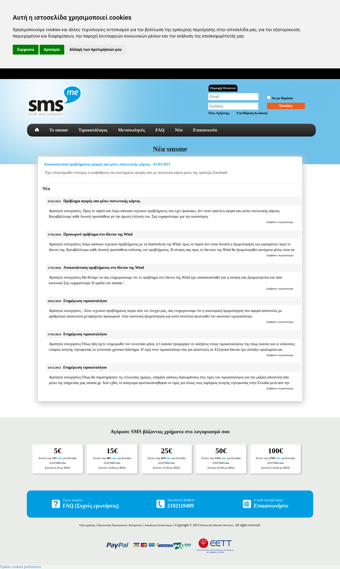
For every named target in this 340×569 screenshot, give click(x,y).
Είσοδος (286, 106)
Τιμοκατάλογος (92, 130)
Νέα (179, 130)
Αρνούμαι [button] (52, 49)
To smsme (58, 130)
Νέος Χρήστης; (219, 113)
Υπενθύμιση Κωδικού (251, 113)
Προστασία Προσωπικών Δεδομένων (119, 525)
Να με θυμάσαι (282, 98)
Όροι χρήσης (87, 525)
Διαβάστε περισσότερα (279, 222)
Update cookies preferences (20, 567)
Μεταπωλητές (131, 130)
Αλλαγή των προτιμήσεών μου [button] (96, 49)
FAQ (159, 130)
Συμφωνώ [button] (25, 49)
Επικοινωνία (205, 130)
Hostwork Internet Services (216, 525)
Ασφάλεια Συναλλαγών (158, 525)
